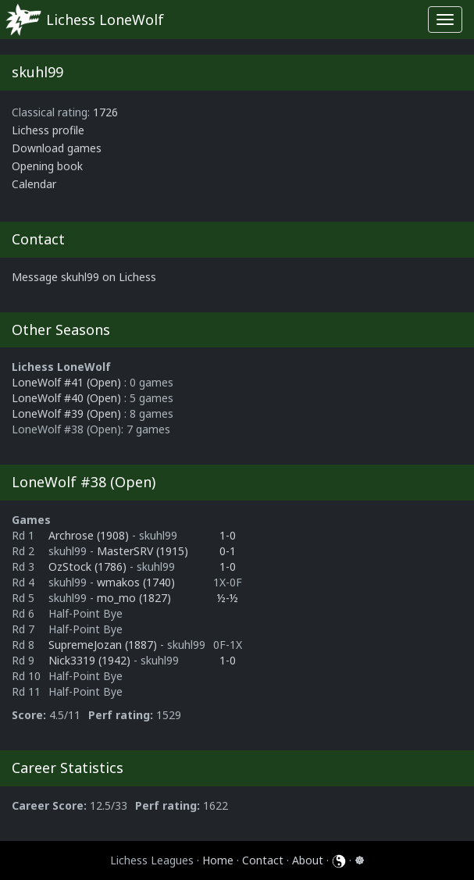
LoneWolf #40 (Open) (66, 397)
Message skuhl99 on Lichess (84, 276)
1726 (105, 112)
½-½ (227, 597)
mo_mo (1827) (134, 597)
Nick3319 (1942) (91, 660)
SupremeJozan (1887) (104, 644)
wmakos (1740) (136, 582)
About (307, 860)
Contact (262, 860)
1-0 (227, 535)
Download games (57, 148)
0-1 (227, 550)
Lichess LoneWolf (105, 19)
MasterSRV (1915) (142, 550)
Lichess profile (48, 130)
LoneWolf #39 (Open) (66, 413)
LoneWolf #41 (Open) (66, 382)
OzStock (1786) (89, 566)
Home (217, 860)
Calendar (34, 183)
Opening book (47, 166)
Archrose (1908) (90, 535)
